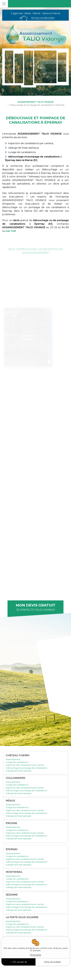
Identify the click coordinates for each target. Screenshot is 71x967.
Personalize (35, 955)
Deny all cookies (52, 962)
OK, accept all (18, 962)
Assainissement (13, 759)
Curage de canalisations (17, 762)
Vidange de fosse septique (18, 771)
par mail (11, 231)
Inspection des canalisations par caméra (25, 765)
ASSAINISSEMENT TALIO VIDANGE (35, 102)
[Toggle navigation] (4, 3)
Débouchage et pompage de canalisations (26, 768)
